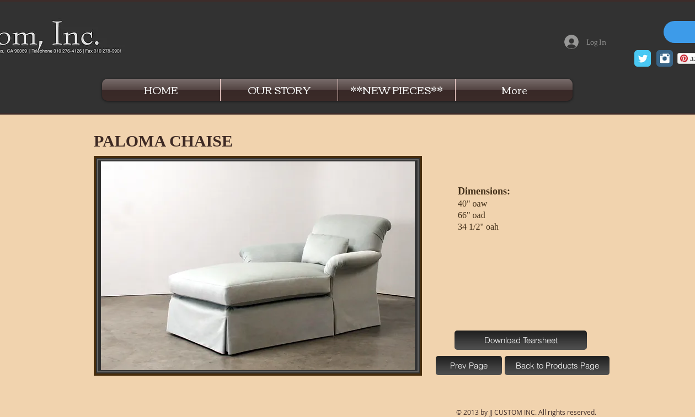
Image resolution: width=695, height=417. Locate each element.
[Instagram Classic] (664, 58)
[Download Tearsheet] (521, 340)
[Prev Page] (469, 365)
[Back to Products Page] (557, 365)
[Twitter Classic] (642, 58)
